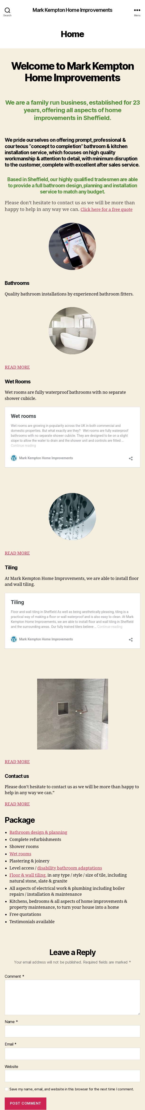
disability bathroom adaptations (69, 832)
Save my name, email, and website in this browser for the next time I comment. (71, 1053)
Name (11, 986)
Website (11, 1030)
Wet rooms (20, 818)
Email (11, 1008)
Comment (14, 940)
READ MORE (17, 367)
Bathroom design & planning (38, 796)
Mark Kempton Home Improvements (73, 10)
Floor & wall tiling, (28, 839)
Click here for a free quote (107, 209)
